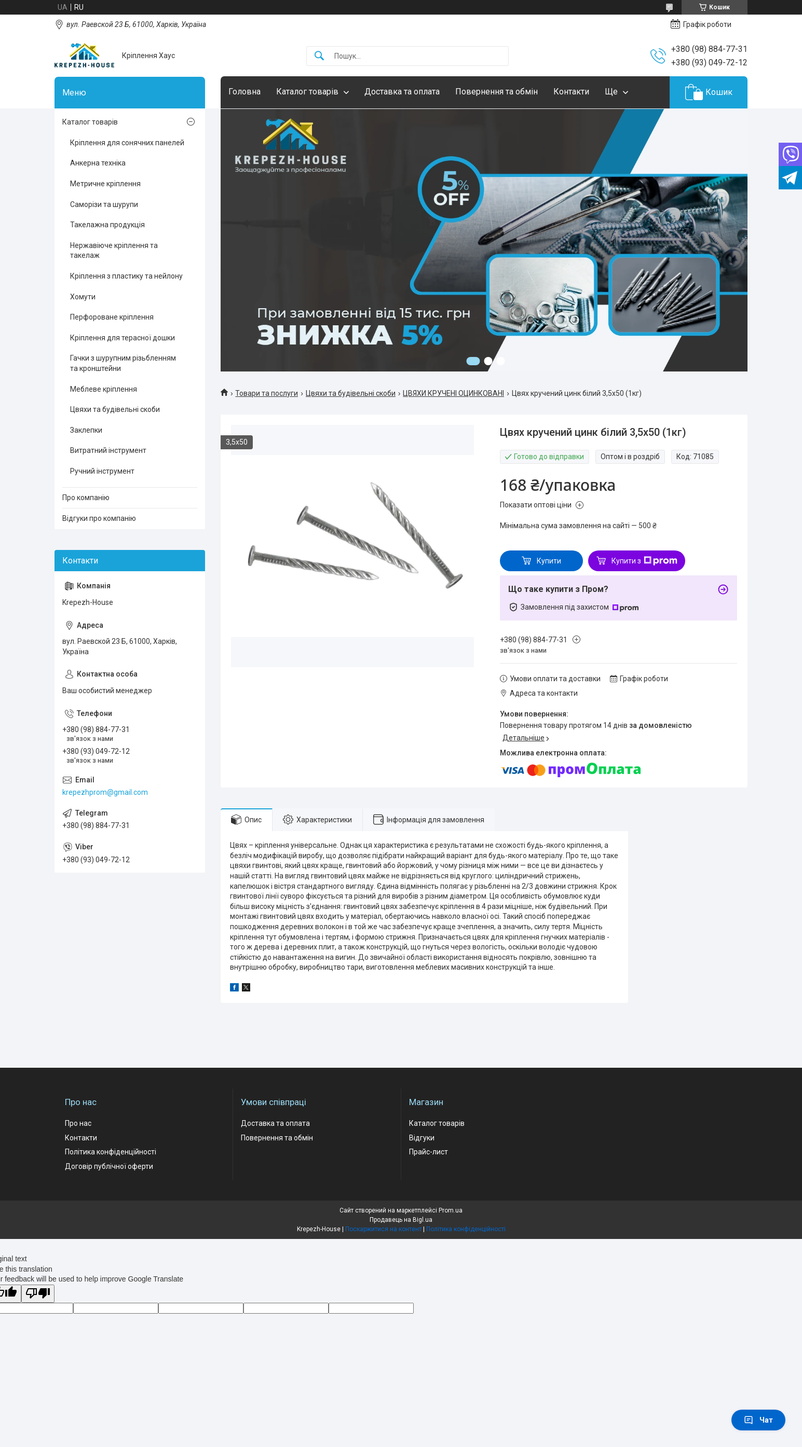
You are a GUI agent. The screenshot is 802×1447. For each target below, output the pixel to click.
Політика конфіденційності (110, 1152)
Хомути (83, 297)
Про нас (78, 1123)
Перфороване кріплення (112, 317)
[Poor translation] (38, 1294)
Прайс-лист (428, 1152)
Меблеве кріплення (103, 389)
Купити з (644, 561)
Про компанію (86, 497)
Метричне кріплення (105, 184)
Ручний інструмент (102, 471)
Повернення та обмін (496, 92)
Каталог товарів (307, 92)
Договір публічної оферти (109, 1166)
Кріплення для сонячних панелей (127, 143)
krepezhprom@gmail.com (105, 792)
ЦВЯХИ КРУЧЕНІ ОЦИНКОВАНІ (453, 393)
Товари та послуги (266, 393)
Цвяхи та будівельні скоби (351, 393)
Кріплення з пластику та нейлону (126, 276)
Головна (244, 92)
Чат (758, 1420)
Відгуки (421, 1138)
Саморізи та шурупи (104, 204)
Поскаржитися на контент (383, 1229)
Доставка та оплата (402, 92)
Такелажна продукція (107, 225)
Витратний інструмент (108, 450)
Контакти (571, 92)
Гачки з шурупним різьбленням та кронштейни (123, 363)
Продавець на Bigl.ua (401, 1219)
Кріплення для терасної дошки (122, 338)
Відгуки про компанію (99, 518)
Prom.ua (451, 1210)
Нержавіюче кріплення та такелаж (114, 250)
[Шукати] (319, 56)
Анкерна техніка (98, 163)
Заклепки (86, 430)
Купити (549, 561)
